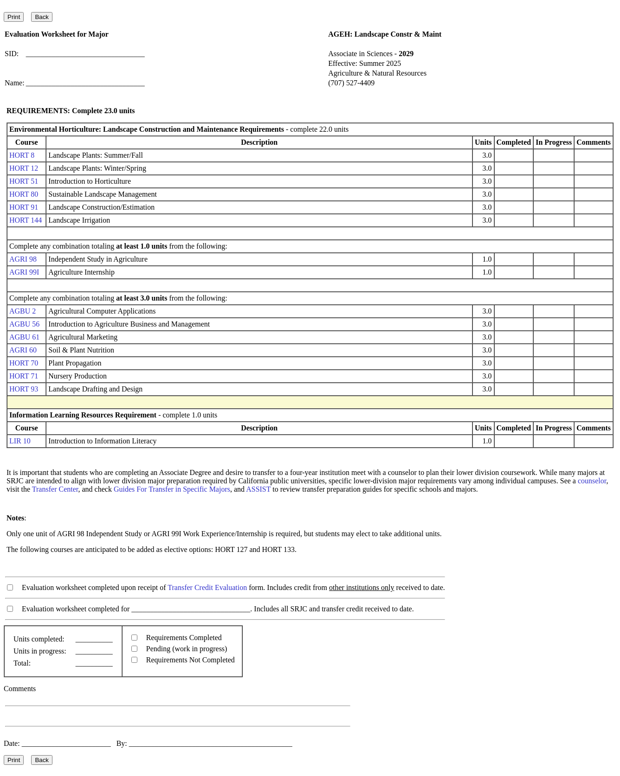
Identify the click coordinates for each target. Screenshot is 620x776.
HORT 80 (23, 194)
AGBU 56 (24, 324)
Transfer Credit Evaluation (207, 587)
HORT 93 (23, 389)
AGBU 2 (22, 311)
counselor (592, 481)
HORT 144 (25, 220)
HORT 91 (23, 207)
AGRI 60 (23, 350)
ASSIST (258, 489)
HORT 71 (23, 376)
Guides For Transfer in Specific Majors (172, 489)
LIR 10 (20, 441)
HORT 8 (21, 155)
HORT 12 (23, 168)
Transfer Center (55, 489)
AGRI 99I (24, 272)
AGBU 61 (24, 337)
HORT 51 (23, 181)
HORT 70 (23, 363)
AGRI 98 (23, 259)
